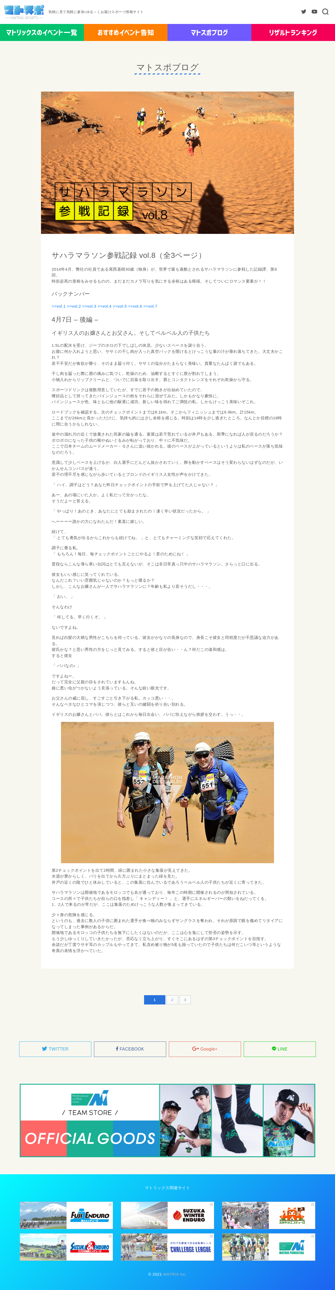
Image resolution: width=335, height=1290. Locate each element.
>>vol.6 (135, 306)
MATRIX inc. (174, 1274)
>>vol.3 (89, 306)
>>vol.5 (120, 306)
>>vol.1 (59, 306)
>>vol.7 (150, 306)
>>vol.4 (104, 306)
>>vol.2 (74, 306)
